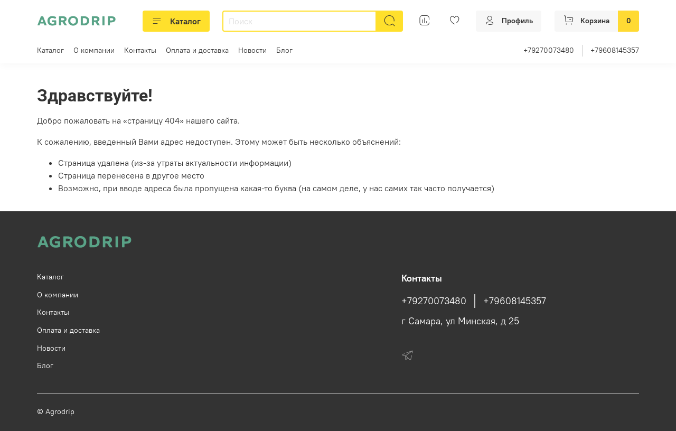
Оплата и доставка (197, 50)
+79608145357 (614, 50)
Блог (284, 50)
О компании (94, 50)
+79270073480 (548, 50)
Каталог (176, 21)
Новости (252, 50)
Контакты (140, 50)
